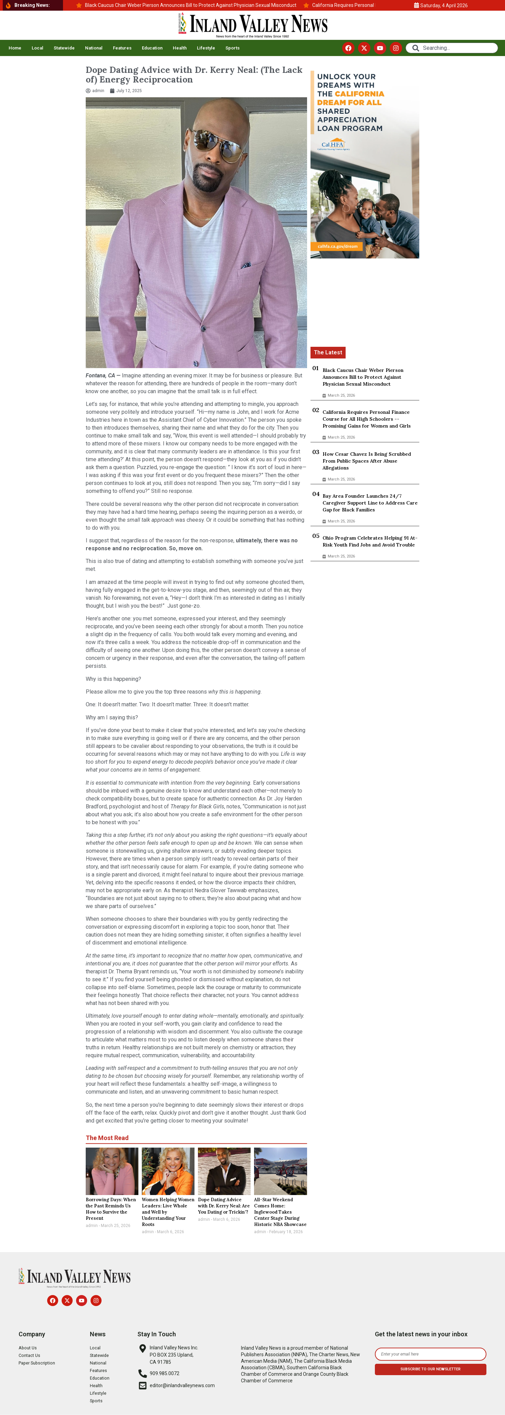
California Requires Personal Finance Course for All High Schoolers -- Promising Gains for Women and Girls (367, 419)
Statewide (64, 48)
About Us (29, 1348)
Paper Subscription (39, 1363)
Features (122, 48)
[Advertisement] (365, 304)
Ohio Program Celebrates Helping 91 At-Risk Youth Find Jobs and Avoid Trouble (370, 541)
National (94, 48)
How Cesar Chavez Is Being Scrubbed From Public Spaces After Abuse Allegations (367, 461)
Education (152, 48)
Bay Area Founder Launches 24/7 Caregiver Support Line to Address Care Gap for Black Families (370, 503)
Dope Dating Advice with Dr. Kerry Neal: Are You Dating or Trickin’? (224, 1206)
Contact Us (30, 1355)
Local (37, 48)
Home (15, 48)
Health (180, 48)
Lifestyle (206, 48)
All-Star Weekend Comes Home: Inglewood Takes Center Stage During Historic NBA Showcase (280, 1212)
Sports (232, 48)
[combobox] (452, 48)
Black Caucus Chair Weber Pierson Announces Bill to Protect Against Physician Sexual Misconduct (363, 377)
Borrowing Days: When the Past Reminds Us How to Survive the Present (111, 1209)
